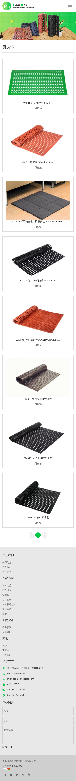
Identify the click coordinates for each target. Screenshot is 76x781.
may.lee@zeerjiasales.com (20, 679)
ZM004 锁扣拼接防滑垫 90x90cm (38, 280)
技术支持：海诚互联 (12, 766)
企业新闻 (6, 627)
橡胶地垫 (6, 585)
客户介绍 (6, 572)
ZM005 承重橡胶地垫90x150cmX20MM (38, 339)
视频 (4, 645)
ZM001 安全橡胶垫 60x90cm (38, 103)
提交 (5, 747)
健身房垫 (6, 599)
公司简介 (6, 562)
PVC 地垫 (7, 590)
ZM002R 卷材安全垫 (38, 517)
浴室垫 (5, 595)
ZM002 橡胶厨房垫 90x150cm (38, 162)
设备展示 (6, 567)
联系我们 (6, 655)
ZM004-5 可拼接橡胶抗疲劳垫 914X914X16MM (38, 221)
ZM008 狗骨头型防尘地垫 (38, 399)
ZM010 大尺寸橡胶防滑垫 (38, 458)
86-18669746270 (16, 673)
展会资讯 (6, 632)
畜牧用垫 (6, 609)
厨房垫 (38, 108)
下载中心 (6, 650)
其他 (4, 614)
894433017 (13, 684)
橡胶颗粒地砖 (9, 604)
